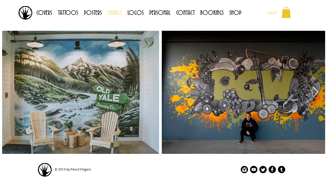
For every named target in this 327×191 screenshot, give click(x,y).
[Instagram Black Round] (244, 169)
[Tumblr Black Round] (281, 169)
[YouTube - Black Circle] (253, 169)
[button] (286, 12)
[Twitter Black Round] (263, 169)
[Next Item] (316, 92)
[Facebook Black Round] (272, 169)
